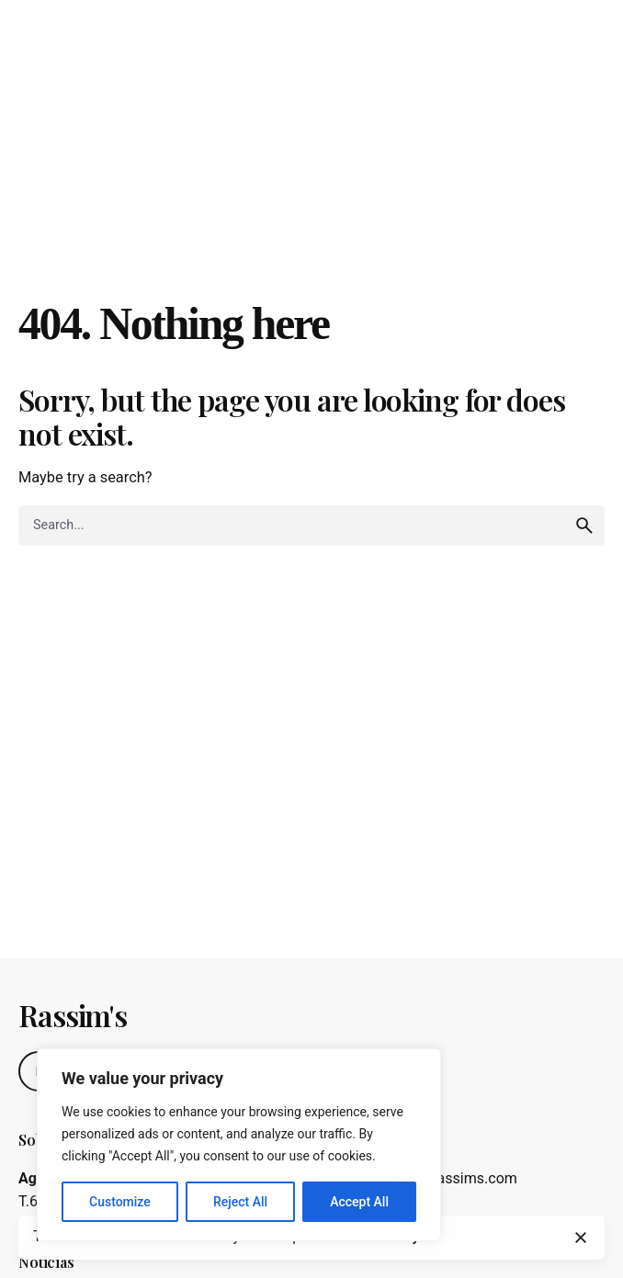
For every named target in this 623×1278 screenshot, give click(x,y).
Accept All (359, 1201)
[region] (239, 1144)
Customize (120, 1201)
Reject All (240, 1201)
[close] (580, 1237)
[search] (584, 525)
